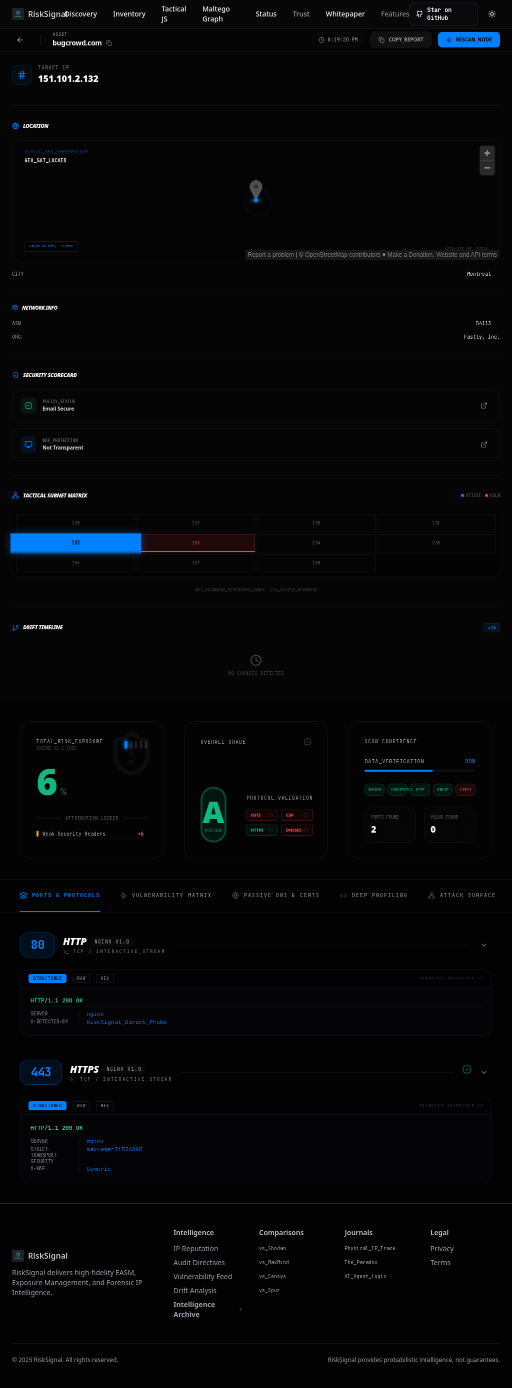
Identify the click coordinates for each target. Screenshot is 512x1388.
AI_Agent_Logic (365, 1276)
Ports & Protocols (60, 895)
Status (266, 13)
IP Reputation (196, 1248)
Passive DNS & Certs (276, 895)
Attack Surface (462, 895)
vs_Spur (269, 1290)
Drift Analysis (195, 1290)
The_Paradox (361, 1262)
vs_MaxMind (274, 1262)
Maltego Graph (216, 13)
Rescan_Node (469, 39)
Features (395, 13)
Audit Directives (199, 1262)
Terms (440, 1262)
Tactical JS (174, 13)
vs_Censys (272, 1276)
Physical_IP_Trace (370, 1248)
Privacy (442, 1248)
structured (47, 978)
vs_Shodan (272, 1248)
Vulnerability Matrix (166, 895)
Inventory (129, 13)
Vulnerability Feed (203, 1276)
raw (81, 978)
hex (104, 978)
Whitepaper (345, 13)
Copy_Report (400, 39)
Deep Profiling (374, 895)
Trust (301, 13)
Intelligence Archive (208, 1309)
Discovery (80, 13)
